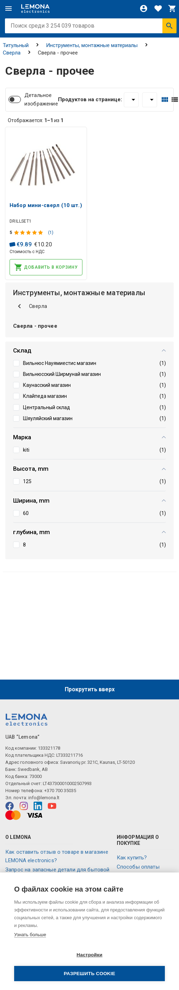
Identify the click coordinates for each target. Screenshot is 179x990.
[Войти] (143, 8)
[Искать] (169, 25)
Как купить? (132, 857)
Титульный (16, 45)
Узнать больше (30, 934)
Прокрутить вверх (90, 689)
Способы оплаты (138, 867)
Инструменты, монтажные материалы (92, 45)
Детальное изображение (41, 99)
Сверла (12, 53)
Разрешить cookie (89, 973)
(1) (50, 232)
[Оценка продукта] (29, 232)
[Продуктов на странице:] (131, 99)
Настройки (89, 954)
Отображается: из (35, 120)
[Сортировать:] (149, 99)
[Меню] (8, 8)
